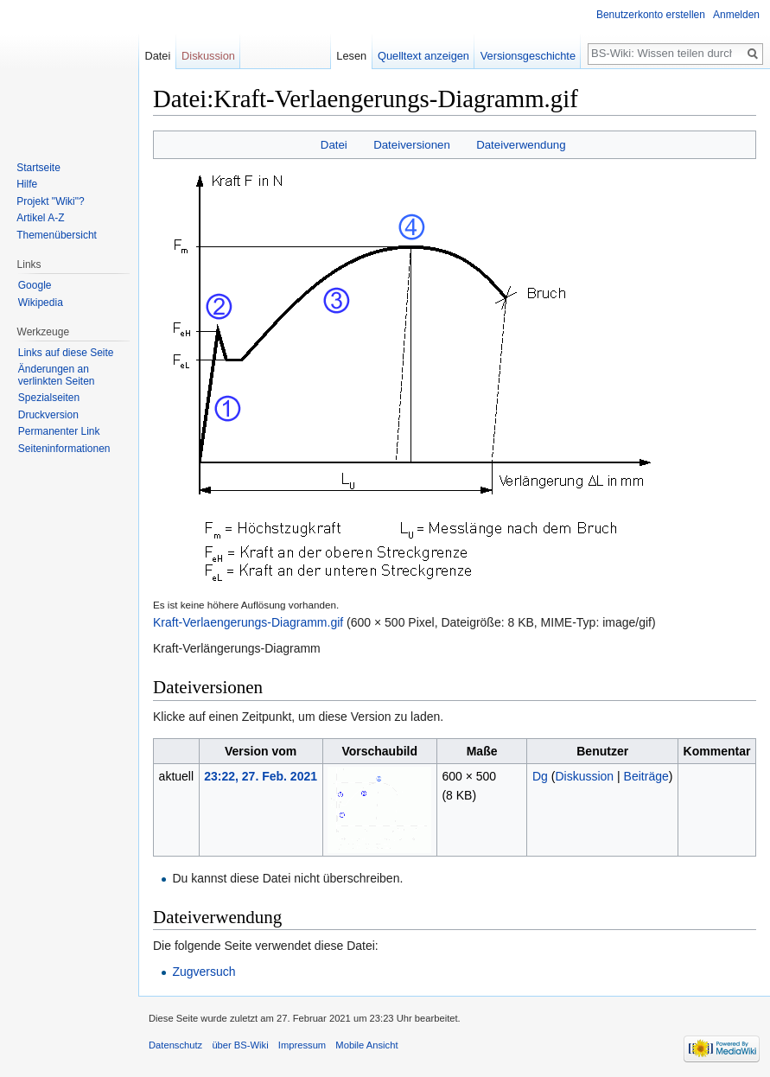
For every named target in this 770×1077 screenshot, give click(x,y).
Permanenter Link (59, 431)
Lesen (351, 55)
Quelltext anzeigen (423, 55)
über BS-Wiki (240, 1045)
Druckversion (48, 415)
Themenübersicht (56, 235)
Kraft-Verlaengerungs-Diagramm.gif (248, 622)
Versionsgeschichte (528, 55)
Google (35, 285)
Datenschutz (175, 1045)
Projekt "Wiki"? (50, 201)
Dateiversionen (411, 144)
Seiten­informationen (64, 449)
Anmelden (736, 15)
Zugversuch (203, 971)
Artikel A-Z (40, 218)
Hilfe (26, 184)
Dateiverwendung (521, 144)
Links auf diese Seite (66, 353)
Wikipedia (40, 302)
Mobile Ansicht (366, 1045)
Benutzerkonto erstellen (650, 15)
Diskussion (584, 776)
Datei (334, 144)
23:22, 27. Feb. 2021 (260, 776)
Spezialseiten (49, 398)
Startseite (38, 168)
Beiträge (646, 776)
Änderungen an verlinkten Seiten (56, 375)
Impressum (302, 1045)
